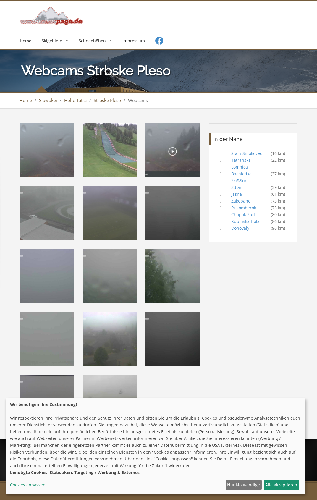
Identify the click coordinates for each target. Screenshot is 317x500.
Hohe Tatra (75, 100)
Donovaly (240, 228)
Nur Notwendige (243, 485)
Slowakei (48, 100)
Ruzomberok (243, 208)
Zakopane (240, 201)
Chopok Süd (243, 214)
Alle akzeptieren (281, 485)
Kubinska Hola (245, 221)
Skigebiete (52, 40)
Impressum (133, 40)
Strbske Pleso (107, 100)
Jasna (236, 194)
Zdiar (236, 187)
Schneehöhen (92, 40)
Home (25, 40)
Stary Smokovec (246, 153)
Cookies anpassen (28, 485)
